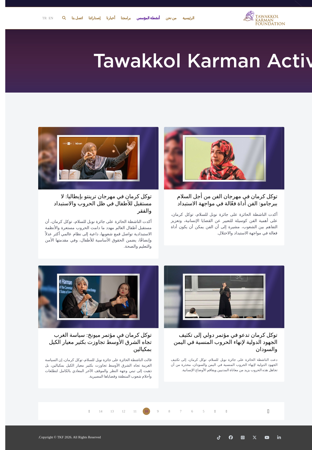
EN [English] (45, 18)
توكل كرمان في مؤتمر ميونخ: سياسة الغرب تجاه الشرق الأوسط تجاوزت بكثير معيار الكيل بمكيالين (95, 342)
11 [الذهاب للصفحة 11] (129, 411)
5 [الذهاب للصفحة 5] (198, 411)
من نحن (165, 18)
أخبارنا (105, 18)
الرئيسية (183, 18)
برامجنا (120, 18)
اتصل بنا (71, 18)
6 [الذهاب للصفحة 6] (187, 411)
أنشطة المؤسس (142, 18)
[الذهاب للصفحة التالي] (84, 411)
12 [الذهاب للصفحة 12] (118, 411)
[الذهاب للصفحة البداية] (221, 411)
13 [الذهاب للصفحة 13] (107, 411)
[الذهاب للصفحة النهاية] (263, 411)
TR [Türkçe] (39, 18)
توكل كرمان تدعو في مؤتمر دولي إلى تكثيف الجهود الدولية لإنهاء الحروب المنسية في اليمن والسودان (220, 342)
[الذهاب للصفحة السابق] (209, 411)
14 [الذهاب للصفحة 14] (95, 411)
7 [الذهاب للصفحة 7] (175, 411)
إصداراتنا (89, 18)
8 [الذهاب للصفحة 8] (164, 411)
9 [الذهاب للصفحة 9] (152, 411)
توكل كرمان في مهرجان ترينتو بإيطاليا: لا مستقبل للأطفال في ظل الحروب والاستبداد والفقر (97, 203)
